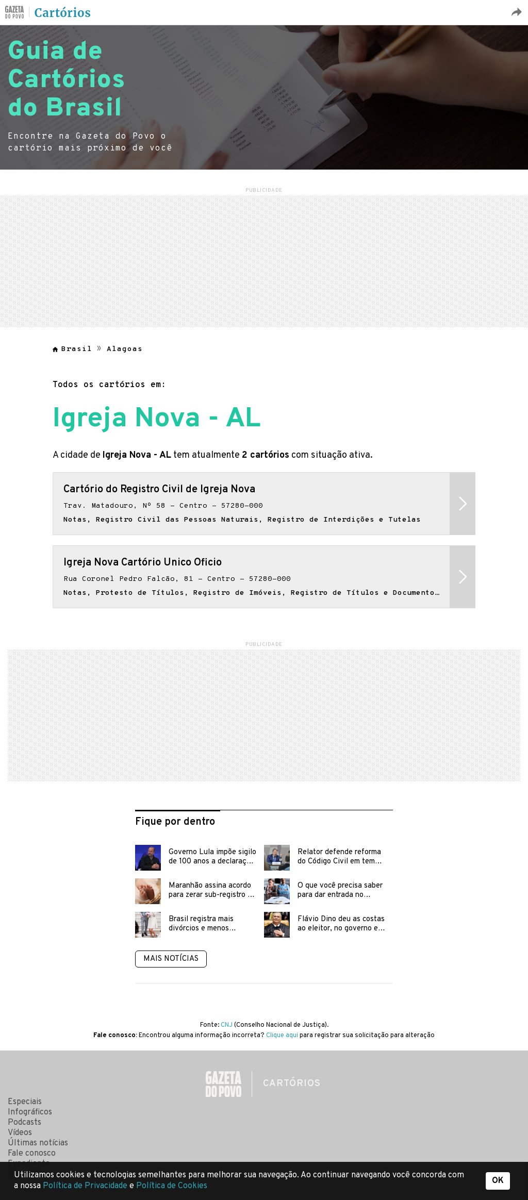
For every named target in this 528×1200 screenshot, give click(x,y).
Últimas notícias (38, 1143)
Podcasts (24, 1123)
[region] (264, 259)
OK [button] (498, 1181)
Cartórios (63, 13)
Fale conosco (32, 1153)
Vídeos (20, 1133)
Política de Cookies (171, 1186)
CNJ (227, 1025)
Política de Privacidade (86, 1186)
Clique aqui (282, 1035)
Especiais (25, 1102)
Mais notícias (171, 959)
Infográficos (30, 1112)
